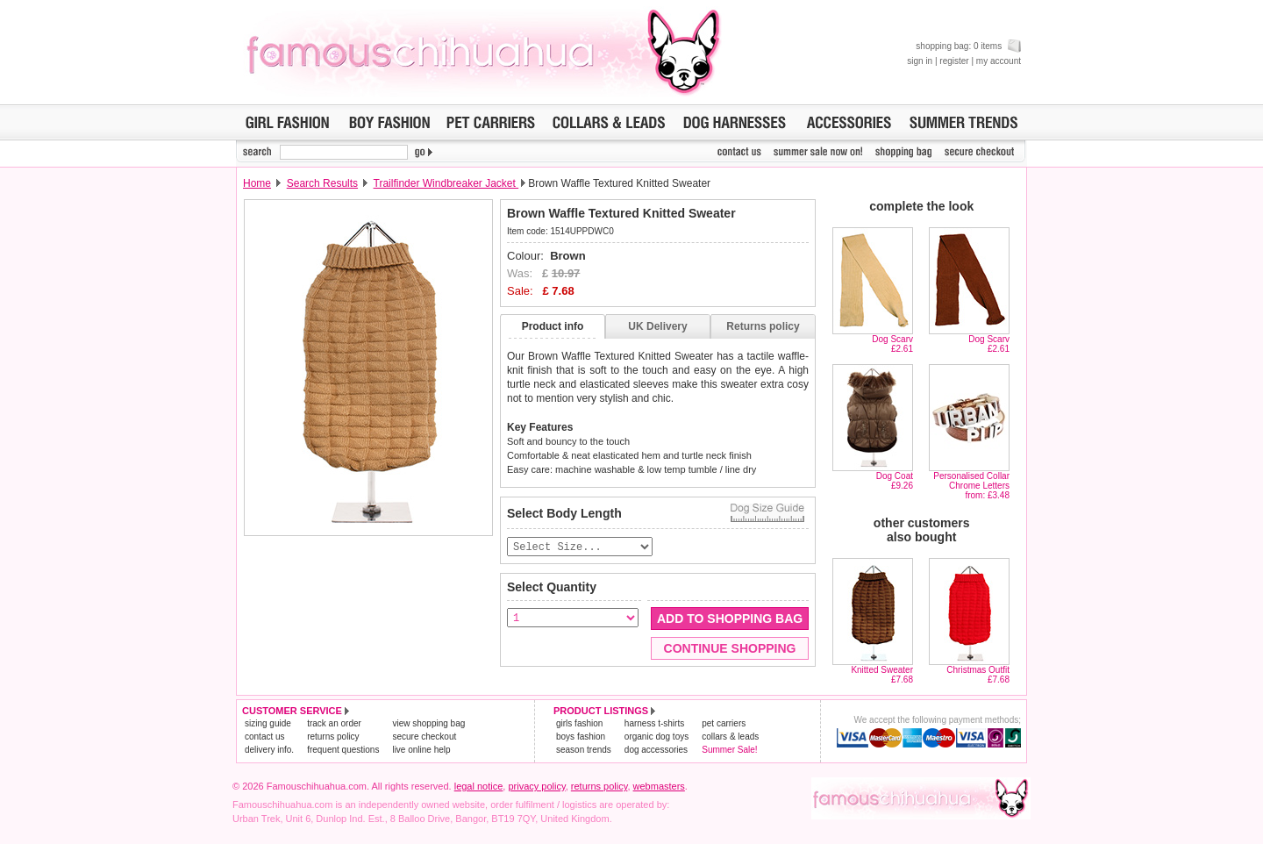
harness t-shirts (654, 723)
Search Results (322, 183)
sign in (919, 61)
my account (998, 61)
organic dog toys (656, 736)
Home (257, 183)
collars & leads (730, 736)
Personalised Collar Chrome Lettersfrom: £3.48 (971, 485)
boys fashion (580, 736)
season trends (583, 750)
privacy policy (536, 786)
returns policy (333, 736)
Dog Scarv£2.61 (892, 344)
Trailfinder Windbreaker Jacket (446, 183)
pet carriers (724, 723)
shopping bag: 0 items (968, 46)
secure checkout (424, 736)
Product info (553, 326)
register (953, 61)
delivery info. (269, 750)
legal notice (478, 786)
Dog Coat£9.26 (894, 480)
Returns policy (762, 326)
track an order (334, 723)
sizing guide (268, 723)
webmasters (659, 786)
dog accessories (656, 750)
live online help (421, 750)
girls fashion (579, 723)
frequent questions (343, 750)
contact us (265, 736)
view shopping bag (428, 723)
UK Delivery (657, 326)
